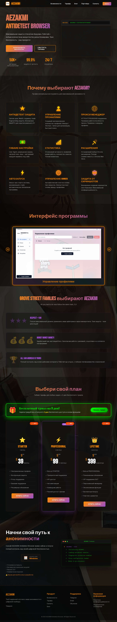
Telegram (9, 608)
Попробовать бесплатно (19, 48)
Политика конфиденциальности (101, 602)
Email (72, 602)
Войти (106, 4)
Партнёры (84, 4)
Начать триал (98, 412)
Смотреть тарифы (42, 49)
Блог (75, 4)
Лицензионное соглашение (98, 607)
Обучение (73, 605)
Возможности (55, 4)
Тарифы (67, 4)
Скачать (95, 4)
